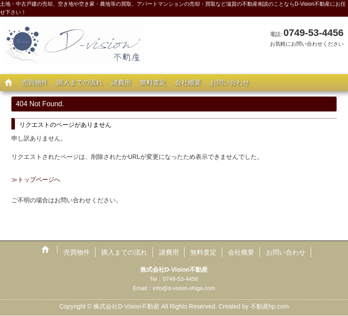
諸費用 (121, 82)
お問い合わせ (229, 82)
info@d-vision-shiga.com (184, 288)
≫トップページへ (35, 179)
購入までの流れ (80, 82)
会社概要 (188, 82)
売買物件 (34, 82)
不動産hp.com (269, 306)
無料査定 (153, 82)
